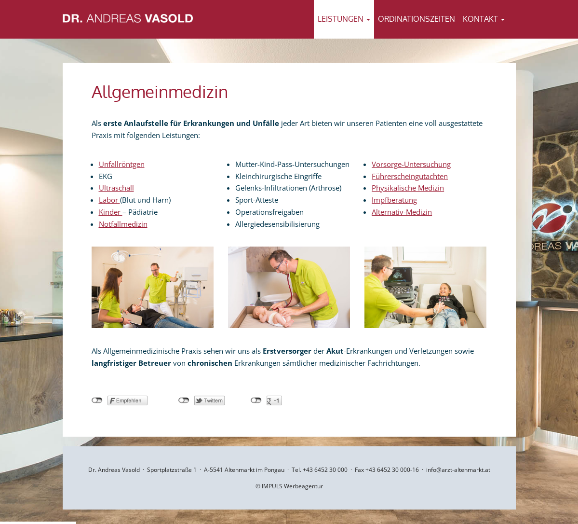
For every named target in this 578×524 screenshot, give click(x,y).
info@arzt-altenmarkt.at (458, 470)
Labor (109, 200)
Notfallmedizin (123, 224)
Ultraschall (116, 188)
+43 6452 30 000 (325, 470)
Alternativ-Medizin (402, 212)
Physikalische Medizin (408, 188)
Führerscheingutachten (410, 176)
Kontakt (484, 19)
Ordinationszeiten (416, 19)
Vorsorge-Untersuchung (411, 164)
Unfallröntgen (122, 164)
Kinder (110, 212)
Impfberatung (394, 200)
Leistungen (344, 19)
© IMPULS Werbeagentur (289, 486)
